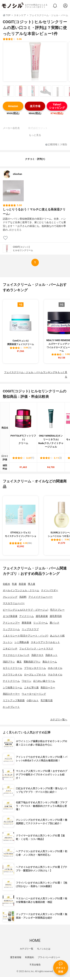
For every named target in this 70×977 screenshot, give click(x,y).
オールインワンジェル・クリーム (21, 590)
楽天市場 (35, 106)
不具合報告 (35, 964)
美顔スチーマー (11, 693)
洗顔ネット (51, 655)
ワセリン (26, 681)
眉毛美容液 (42, 616)
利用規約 (29, 957)
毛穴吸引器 (47, 700)
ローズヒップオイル (35, 674)
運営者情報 (15, 957)
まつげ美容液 (10, 616)
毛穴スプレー (57, 609)
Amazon (13, 106)
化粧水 (6, 584)
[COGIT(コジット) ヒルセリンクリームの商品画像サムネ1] (8, 91)
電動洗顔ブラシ (32, 661)
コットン (8, 642)
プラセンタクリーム (35, 668)
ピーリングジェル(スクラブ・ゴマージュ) (25, 609)
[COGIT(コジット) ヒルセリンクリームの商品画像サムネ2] (20, 91)
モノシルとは (43, 948)
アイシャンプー (11, 622)
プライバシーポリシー (49, 957)
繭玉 (19, 661)
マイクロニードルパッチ (16, 655)
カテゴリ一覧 (26, 948)
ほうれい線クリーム (44, 681)
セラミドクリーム (12, 668)
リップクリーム (11, 629)
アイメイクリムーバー (40, 596)
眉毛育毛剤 (56, 616)
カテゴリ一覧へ (58, 719)
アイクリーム (26, 616)
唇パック (54, 622)
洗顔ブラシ (9, 661)
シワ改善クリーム (12, 687)
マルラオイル (55, 674)
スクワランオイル (12, 674)
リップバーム (40, 622)
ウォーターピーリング (34, 693)
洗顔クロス (37, 655)
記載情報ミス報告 (56, 144)
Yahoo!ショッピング (57, 106)
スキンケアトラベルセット (45, 642)
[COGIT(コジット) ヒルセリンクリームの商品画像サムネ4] (45, 91)
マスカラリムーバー (14, 603)
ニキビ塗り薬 (31, 687)
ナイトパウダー (49, 590)
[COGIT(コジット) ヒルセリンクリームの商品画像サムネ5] (57, 91)
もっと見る (35, 135)
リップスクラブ (30, 629)
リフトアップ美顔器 (14, 700)
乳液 (14, 584)
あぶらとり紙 (57, 635)
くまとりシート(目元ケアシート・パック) (25, 635)
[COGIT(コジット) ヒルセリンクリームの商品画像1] (35, 61)
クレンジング (10, 596)
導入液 (31, 584)
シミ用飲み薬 (21, 642)
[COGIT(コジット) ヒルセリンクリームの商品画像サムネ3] (33, 91)
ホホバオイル (55, 668)
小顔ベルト (33, 700)
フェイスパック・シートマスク (36, 648)
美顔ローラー (48, 687)
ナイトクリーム (11, 681)
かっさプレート (11, 707)
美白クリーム (49, 661)
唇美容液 (26, 622)
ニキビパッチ (10, 648)
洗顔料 (23, 596)
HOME (35, 940)
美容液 (22, 584)
